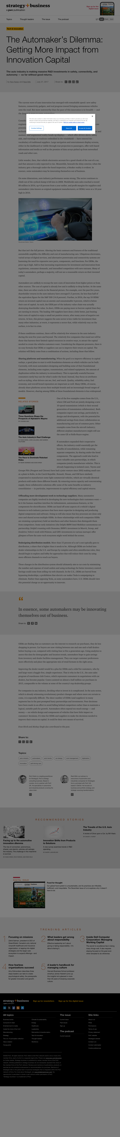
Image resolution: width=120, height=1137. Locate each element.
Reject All (69, 128)
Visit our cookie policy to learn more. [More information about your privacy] (74, 122)
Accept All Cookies (85, 128)
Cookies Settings (36, 128)
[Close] (92, 116)
